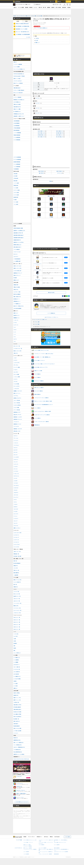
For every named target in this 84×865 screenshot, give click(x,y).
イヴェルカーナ (16, 421)
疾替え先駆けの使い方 (17, 247)
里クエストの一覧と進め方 (18, 92)
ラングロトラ (16, 518)
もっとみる (28, 37)
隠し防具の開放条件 (17, 563)
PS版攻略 (68, 7)
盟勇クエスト (16, 313)
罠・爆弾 (39, 215)
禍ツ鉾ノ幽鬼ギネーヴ (59, 131)
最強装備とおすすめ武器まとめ (19, 99)
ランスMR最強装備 (17, 137)
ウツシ (15, 336)
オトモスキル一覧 (17, 669)
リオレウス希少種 (17, 402)
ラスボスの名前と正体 (17, 270)
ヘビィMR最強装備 (17, 166)
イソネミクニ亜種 (17, 376)
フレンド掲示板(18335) (17, 744)
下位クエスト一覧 (17, 598)
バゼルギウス (16, 492)
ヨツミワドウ (16, 513)
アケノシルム (16, 438)
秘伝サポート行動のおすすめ (18, 306)
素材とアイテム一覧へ (51, 193)
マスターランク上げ (17, 251)
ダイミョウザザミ (17, 386)
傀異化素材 (64, 7)
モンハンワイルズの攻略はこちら (19, 69)
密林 (14, 650)
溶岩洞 (15, 648)
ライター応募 (67, 836)
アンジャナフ (16, 440)
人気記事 (17, 21)
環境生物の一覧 (16, 553)
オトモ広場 (15, 685)
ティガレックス (16, 473)
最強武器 (30, 7)
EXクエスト (16, 254)
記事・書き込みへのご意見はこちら (51, 317)
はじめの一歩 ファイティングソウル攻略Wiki (61, 851)
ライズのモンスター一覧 (18, 348)
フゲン (15, 341)
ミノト (15, 334)
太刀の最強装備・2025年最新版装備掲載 (23, 34)
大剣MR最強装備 (16, 120)
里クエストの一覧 (17, 593)
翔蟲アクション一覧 (17, 697)
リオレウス (15, 523)
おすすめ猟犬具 (16, 674)
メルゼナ (15, 357)
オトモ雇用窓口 (16, 659)
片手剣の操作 (16, 178)
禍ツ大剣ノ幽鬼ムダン (59, 136)
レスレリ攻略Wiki (26, 851)
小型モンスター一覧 (17, 551)
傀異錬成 (48, 7)
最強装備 (26, 7)
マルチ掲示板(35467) (17, 749)
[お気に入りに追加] (55, 4)
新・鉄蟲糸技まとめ (17, 111)
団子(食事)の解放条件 (17, 707)
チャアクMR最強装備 (17, 159)
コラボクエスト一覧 (17, 612)
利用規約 (24, 836)
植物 (39, 210)
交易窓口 (15, 681)
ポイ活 (52, 1)
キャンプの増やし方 (17, 652)
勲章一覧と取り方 (17, 721)
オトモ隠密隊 (16, 662)
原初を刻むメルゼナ (17, 431)
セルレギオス (16, 372)
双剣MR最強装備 (16, 130)
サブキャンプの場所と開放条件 (19, 90)
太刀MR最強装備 (16, 125)
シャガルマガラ (16, 388)
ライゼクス (15, 369)
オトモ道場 (15, 683)
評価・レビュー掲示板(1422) (18, 742)
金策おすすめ (16, 289)
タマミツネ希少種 (17, 409)
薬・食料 (63, 205)
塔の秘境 (15, 277)
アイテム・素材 (36, 321)
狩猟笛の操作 (16, 185)
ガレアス (15, 339)
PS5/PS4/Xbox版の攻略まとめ (19, 73)
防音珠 (50, 181)
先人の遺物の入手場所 (17, 714)
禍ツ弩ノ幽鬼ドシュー (41, 131)
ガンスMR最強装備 (17, 139)
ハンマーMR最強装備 (17, 132)
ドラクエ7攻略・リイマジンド (28, 842)
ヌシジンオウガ (16, 546)
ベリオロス (15, 504)
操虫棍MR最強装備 (17, 161)
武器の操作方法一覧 (17, 106)
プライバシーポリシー (31, 836)
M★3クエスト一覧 (17, 622)
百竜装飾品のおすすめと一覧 (18, 113)
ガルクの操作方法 (17, 671)
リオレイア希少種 (17, 400)
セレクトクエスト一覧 (17, 610)
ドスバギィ (15, 478)
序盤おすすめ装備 (17, 287)
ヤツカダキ (15, 511)
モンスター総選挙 (21, 7)
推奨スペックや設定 (17, 78)
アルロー (15, 329)
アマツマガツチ (16, 426)
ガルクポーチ (16, 256)
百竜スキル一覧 (16, 570)
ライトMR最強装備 (17, 164)
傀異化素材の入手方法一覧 (18, 232)
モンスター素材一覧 (17, 582)
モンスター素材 (36, 324)
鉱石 (39, 200)
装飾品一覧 (15, 565)
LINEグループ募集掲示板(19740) (19, 747)
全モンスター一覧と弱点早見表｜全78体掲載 (23, 31)
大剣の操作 (15, 173)
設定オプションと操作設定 (18, 83)
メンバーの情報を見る (51, 313)
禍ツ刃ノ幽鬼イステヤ (41, 136)
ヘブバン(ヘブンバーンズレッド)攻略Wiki (29, 849)
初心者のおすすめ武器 (17, 711)
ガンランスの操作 (17, 190)
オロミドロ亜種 (16, 374)
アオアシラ (15, 435)
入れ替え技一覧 (16, 702)
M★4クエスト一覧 (17, 624)
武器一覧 (40, 7)
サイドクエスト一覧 (17, 608)
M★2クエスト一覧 (17, 619)
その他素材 (51, 215)
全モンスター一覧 (17, 346)
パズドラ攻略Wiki (41, 844)
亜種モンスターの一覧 (17, 268)
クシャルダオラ (16, 457)
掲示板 (26, 21)
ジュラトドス (16, 464)
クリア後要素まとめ (17, 303)
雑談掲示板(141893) (17, 740)
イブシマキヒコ (16, 445)
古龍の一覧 (15, 353)
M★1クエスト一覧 (17, 617)
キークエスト (16, 733)
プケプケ (15, 499)
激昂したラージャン (17, 393)
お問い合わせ (46, 836)
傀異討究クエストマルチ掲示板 (19, 754)
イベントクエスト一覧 (17, 603)
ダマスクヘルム (59, 173)
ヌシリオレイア (16, 537)
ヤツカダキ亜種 (16, 383)
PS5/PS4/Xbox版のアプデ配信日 (19, 76)
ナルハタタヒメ (16, 485)
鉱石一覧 (15, 584)
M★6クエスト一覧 (17, 629)
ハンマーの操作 (16, 183)
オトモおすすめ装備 (17, 678)
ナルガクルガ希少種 (17, 405)
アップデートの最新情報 (18, 64)
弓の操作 (15, 199)
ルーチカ (15, 322)
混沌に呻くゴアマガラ (17, 414)
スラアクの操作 (16, 192)
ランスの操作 (16, 187)
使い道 (36, 40)
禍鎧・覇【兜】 (41, 173)
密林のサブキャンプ (17, 275)
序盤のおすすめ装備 (17, 104)
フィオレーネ (16, 320)
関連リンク (37, 42)
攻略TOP (15, 7)
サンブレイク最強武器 (17, 97)
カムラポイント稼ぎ (17, 291)
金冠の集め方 (16, 723)
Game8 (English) (57, 836)
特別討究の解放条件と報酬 (18, 228)
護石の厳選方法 (16, 572)
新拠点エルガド (16, 280)
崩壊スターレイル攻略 (26, 844)
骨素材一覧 (15, 586)
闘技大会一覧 (16, 605)
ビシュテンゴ (16, 497)
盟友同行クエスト (17, 315)
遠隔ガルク (15, 688)
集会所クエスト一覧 (17, 596)
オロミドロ (15, 454)
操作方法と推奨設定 (17, 294)
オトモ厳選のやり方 (17, 676)
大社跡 (15, 638)
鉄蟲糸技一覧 (16, 695)
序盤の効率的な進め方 (17, 709)
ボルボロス (15, 506)
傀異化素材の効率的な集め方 (18, 235)
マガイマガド (36, 98)
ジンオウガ (15, 466)
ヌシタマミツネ (16, 539)
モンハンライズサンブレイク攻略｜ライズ (40, 319)
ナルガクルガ (16, 487)
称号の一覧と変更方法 (17, 716)
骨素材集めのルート (17, 301)
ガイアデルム (16, 395)
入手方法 (37, 38)
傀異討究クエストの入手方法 (18, 242)
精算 (51, 210)
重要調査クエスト (17, 317)
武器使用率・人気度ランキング (19, 116)
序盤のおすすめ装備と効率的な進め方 (22, 23)
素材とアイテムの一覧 (17, 579)
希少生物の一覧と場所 (17, 556)
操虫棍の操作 (16, 197)
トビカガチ (15, 480)
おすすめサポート (17, 664)
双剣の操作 (15, 180)
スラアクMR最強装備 (17, 157)
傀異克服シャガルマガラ (18, 428)
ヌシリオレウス (16, 542)
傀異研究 (52, 7)
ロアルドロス (16, 525)
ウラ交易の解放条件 (17, 258)
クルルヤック (16, 459)
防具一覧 (44, 7)
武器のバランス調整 (17, 109)
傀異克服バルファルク (17, 424)
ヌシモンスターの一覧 (17, 532)
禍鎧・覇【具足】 (41, 171)
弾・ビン (63, 210)
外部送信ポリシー (39, 836)
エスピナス (15, 379)
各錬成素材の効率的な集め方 (18, 237)
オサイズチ (15, 452)
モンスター (35, 7)
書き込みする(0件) (51, 292)
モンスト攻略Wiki (56, 844)
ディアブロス (16, 471)
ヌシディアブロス (17, 544)
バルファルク (16, 494)
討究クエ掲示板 (58, 7)
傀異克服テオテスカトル (18, 419)
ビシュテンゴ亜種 (17, 367)
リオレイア (15, 520)
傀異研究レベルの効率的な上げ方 (19, 230)
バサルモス (15, 490)
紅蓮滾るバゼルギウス (17, 398)
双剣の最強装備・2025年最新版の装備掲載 (23, 26)
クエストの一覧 (16, 591)
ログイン (68, 1)
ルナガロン (15, 360)
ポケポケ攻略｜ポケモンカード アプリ (60, 842)
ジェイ (15, 327)
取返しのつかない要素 (17, 728)
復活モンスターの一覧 (17, 350)
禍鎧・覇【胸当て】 (60, 171)
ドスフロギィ (16, 483)
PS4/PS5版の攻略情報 (17, 308)
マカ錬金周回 (16, 575)
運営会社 (51, 836)
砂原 (14, 645)
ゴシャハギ (15, 461)
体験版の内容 (16, 284)
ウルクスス (15, 447)
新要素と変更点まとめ (17, 244)
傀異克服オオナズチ (17, 412)
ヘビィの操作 (16, 204)
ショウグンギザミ (17, 362)
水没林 (15, 641)
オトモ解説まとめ (17, 657)
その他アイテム (63, 215)
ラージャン (15, 516)
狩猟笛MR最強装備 (17, 135)
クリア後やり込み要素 (17, 730)
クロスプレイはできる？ (18, 80)
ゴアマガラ (15, 381)
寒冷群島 (15, 643)
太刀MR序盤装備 (16, 123)
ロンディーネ (16, 324)
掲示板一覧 (15, 737)
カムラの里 (15, 636)
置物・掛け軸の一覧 (17, 296)
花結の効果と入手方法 (17, 704)
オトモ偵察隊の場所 (17, 261)
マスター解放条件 (17, 249)
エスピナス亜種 (16, 407)
